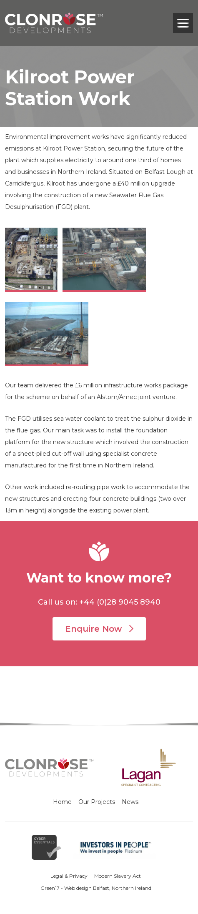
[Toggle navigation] (183, 23)
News (130, 802)
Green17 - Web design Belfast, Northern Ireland (95, 888)
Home (62, 802)
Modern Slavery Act (117, 876)
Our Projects (96, 802)
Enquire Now (99, 629)
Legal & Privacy (69, 876)
